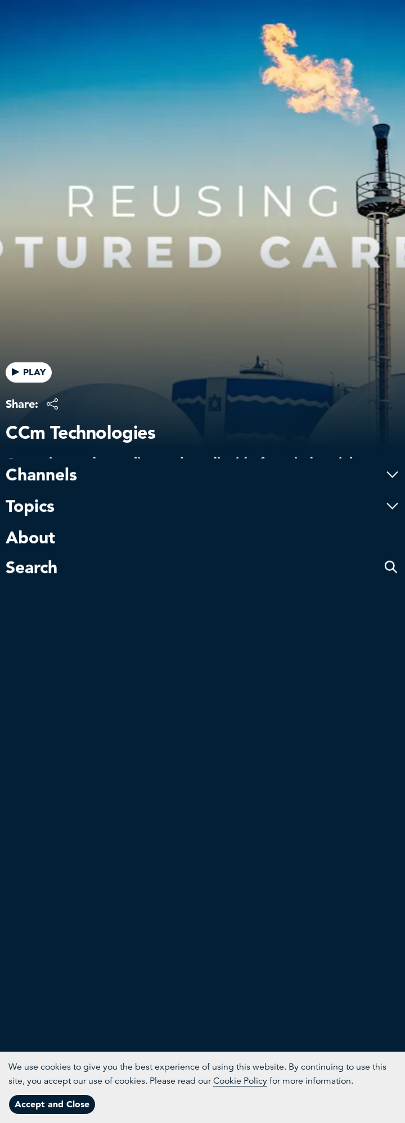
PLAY (29, 372)
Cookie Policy (240, 1080)
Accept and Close (52, 1104)
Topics (202, 470)
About (30, 502)
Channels (202, 439)
